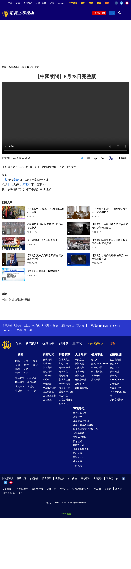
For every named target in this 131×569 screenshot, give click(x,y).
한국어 (28, 330)
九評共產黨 (78, 433)
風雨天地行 (78, 445)
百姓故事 (77, 453)
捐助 (91, 3)
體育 (35, 365)
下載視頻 (123, 158)
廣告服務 (85, 478)
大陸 (22, 67)
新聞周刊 (47, 379)
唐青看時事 (64, 387)
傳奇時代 (77, 417)
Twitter (121, 3)
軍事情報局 (64, 383)
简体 (44, 3)
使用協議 (59, 478)
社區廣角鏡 (48, 391)
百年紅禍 (77, 441)
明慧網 (97, 488)
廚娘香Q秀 (115, 387)
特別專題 (79, 408)
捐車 (99, 3)
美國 (17, 365)
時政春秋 (63, 371)
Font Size (102, 158)
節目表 (63, 343)
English (103, 325)
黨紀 (16, 179)
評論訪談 (64, 354)
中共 (4, 179)
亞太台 (80, 325)
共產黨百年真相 (81, 421)
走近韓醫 (95, 379)
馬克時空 (63, 395)
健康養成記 (97, 371)
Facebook (116, 3)
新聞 (20, 354)
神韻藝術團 (22, 488)
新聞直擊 (47, 375)
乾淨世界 (51, 488)
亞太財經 (47, 399)
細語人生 (63, 403)
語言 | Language (57, 3)
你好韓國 (114, 367)
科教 (26, 373)
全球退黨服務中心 (81, 488)
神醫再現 (95, 375)
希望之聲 (64, 488)
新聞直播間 (100, 13)
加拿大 (26, 325)
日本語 (18, 330)
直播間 (77, 343)
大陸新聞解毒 (65, 399)
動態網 (108, 488)
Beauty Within (117, 379)
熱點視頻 (31, 378)
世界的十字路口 (67, 391)
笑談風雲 (79, 363)
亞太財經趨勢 (49, 395)
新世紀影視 (9, 492)
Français (115, 325)
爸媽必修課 (80, 379)
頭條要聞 (19, 378)
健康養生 (97, 354)
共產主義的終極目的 (83, 425)
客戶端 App (112, 478)
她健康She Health (100, 363)
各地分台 (28, 3)
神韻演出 (19, 390)
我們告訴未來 (80, 413)
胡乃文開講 (97, 367)
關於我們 (21, 478)
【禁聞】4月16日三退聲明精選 (43, 271)
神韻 (10, 3)
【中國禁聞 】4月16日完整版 (42, 239)
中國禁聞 (47, 367)
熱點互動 (63, 363)
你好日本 (114, 363)
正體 (38, 3)
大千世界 (114, 383)
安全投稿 (72, 478)
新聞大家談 (64, 359)
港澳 (26, 361)
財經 (26, 369)
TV (112, 13)
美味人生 (114, 375)
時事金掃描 (64, 367)
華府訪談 (47, 383)
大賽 (18, 3)
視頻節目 (48, 343)
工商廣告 (77, 465)
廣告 (83, 3)
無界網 (118, 488)
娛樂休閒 (116, 354)
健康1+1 (95, 359)
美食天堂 (114, 371)
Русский (7, 330)
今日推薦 (31, 382)
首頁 (4, 67)
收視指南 (34, 478)
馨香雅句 (79, 371)
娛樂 (35, 361)
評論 (17, 369)
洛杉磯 (36, 325)
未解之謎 (79, 359)
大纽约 (17, 325)
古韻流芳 (79, 367)
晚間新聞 (47, 371)
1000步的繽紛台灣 (118, 393)
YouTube (127, 3)
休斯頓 (54, 325)
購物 (107, 3)
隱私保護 (46, 478)
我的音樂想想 (116, 399)
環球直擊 (47, 363)
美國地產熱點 (81, 387)
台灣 (26, 365)
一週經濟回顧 (49, 387)
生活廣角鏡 (115, 359)
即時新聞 (19, 382)
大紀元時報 (37, 488)
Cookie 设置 (65, 514)
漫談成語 (79, 375)
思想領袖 (63, 375)
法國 (62, 325)
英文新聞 (73, 3)
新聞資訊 (13, 67)
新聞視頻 (48, 354)
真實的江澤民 (80, 437)
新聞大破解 (64, 379)
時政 (29, 67)
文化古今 (79, 383)
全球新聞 (47, 359)
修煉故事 (77, 461)
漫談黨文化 (78, 457)
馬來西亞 (25, 184)
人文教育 (81, 354)
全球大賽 (31, 390)
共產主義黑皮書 (81, 449)
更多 (20, 492)
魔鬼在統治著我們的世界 (85, 429)
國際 (17, 361)
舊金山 (70, 325)
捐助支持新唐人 (97, 343)
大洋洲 (45, 325)
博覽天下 (19, 386)
